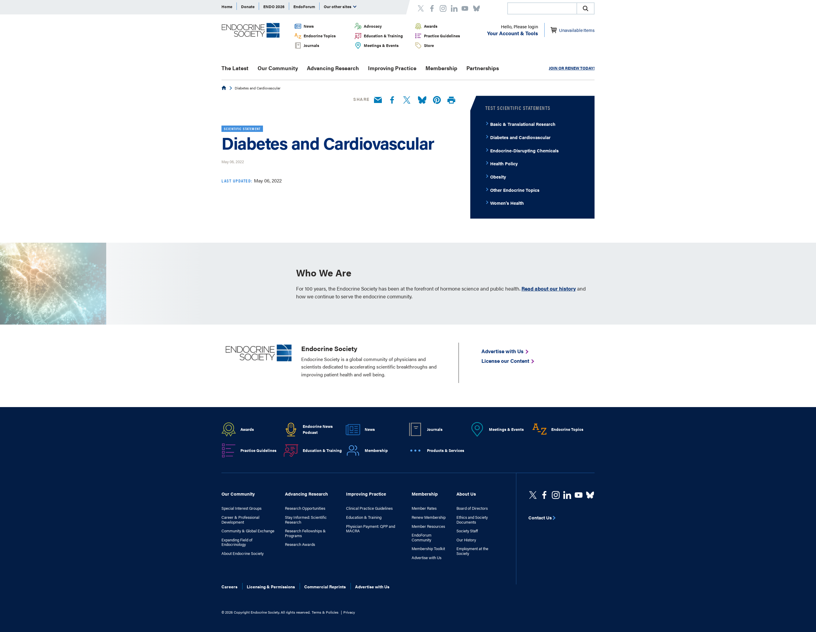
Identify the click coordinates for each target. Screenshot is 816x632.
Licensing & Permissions (271, 587)
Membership (441, 68)
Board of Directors (472, 508)
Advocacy (373, 26)
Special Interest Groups (241, 508)
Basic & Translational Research (522, 124)
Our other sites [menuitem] (340, 6)
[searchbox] (542, 9)
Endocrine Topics (320, 36)
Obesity (498, 176)
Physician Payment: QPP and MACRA (370, 528)
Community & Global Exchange (247, 530)
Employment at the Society (472, 551)
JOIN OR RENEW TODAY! (572, 68)
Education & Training (383, 36)
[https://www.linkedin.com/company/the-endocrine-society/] (567, 495)
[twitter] (532, 495)
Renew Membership (429, 517)
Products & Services (445, 450)
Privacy (349, 612)
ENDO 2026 (274, 6)
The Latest (235, 68)
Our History (466, 539)
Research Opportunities (305, 508)
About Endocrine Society (242, 553)
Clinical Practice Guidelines (369, 508)
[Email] (378, 100)
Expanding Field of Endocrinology (236, 542)
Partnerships (482, 68)
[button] (585, 8)
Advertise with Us (426, 557)
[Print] (451, 100)
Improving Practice (392, 68)
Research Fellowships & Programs (305, 533)
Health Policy (504, 163)
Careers (229, 587)
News (309, 26)
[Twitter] (406, 100)
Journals (311, 45)
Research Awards (300, 544)
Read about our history (548, 288)
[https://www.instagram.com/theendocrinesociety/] (555, 495)
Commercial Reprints (325, 587)
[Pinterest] (437, 100)
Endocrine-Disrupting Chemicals (524, 150)
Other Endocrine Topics (514, 190)
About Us (466, 493)
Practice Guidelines (442, 36)
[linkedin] (578, 495)
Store (429, 45)
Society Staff (467, 530)
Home (226, 6)
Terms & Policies (325, 612)
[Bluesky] (422, 100)
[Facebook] (392, 100)
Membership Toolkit (428, 548)
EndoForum (304, 6)
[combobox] (541, 8)
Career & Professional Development (240, 519)
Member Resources (428, 526)
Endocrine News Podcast (318, 429)
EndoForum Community (421, 537)
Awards (430, 26)
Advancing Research (333, 68)
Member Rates (424, 508)
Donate (248, 6)
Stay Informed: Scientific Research (306, 519)
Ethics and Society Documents (472, 519)
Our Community (278, 68)
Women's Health (507, 203)
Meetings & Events (381, 45)
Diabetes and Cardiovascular (520, 137)
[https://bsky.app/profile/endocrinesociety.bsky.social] (590, 495)
